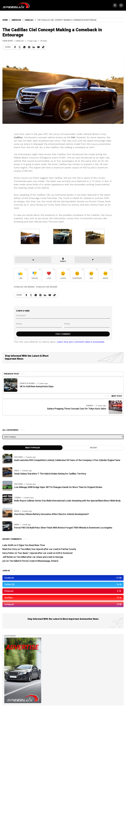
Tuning (17, 497)
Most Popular (32, 447)
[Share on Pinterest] (29, 47)
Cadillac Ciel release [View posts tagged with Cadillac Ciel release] (47, 287)
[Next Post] (115, 407)
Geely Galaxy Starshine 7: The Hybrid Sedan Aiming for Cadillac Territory (50, 473)
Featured (18, 457)
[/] (114, 5)
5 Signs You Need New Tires (31, 545)
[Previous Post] (10, 385)
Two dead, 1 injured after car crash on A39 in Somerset (45, 553)
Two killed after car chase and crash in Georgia (39, 557)
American (16, 20)
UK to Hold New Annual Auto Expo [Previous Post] (37, 386)
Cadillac (29, 20)
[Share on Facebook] (15, 47)
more (16, 511)
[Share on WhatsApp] (24, 47)
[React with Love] (49, 274)
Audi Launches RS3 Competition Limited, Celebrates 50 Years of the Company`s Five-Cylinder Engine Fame (67, 460)
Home (5, 20)
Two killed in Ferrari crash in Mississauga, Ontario (33, 561)
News (16, 524)
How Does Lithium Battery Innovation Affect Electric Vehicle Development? (51, 514)
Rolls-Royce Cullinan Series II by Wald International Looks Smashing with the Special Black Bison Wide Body (67, 500)
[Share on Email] (38, 47)
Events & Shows (27, 383)
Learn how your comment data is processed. (81, 341)
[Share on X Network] (19, 47)
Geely (16, 470)
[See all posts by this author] (7, 41)
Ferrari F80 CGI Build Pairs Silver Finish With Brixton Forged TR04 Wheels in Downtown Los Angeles (63, 527)
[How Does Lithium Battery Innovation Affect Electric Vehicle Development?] (7, 513)
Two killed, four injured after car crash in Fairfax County (48, 549)
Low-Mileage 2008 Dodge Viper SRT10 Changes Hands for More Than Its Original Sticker (58, 487)
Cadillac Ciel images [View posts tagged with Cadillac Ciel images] (24, 287)
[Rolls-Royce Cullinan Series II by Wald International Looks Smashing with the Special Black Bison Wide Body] (7, 499)
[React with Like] (20, 274)
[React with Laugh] (63, 274)
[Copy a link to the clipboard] (43, 47)
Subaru (89, 405)
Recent (93, 447)
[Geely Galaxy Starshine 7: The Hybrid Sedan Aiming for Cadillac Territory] (7, 472)
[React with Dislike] (34, 274)
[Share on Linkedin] (33, 47)
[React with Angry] (105, 274)
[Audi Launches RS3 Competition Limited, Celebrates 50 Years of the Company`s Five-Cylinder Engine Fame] (7, 459)
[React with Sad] (91, 274)
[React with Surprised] (77, 274)
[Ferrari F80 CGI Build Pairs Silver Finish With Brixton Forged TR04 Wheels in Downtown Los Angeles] (7, 526)
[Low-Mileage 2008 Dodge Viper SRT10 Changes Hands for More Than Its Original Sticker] (7, 486)
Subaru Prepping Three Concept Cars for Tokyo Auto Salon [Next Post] (76, 408)
